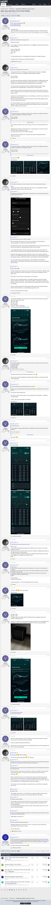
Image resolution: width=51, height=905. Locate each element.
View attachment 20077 (16, 24)
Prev (3, 15)
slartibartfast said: (15, 20)
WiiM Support (35, 4)
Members (23, 4)
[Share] (47, 18)
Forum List (3, 6)
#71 (49, 440)
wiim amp (15, 13)
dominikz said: (14, 111)
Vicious (3, 13)
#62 (49, 35)
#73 (49, 562)
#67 (49, 296)
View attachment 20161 (16, 713)
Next (18, 15)
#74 (49, 587)
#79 (49, 750)
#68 (49, 358)
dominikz (45, 870)
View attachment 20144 (16, 544)
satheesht (45, 865)
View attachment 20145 (25, 544)
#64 (49, 108)
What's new (9, 4)
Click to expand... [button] (30, 122)
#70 (49, 421)
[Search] (49, 4)
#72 (49, 539)
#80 (49, 834)
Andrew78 (6, 872)
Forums (3, 4)
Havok (6, 884)
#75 (49, 612)
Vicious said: (14, 37)
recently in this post (18, 779)
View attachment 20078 (16, 25)
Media (16, 4)
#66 (49, 179)
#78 (49, 736)
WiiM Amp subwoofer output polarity (14, 876)
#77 (49, 707)
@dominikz (13, 590)
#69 (49, 381)
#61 (49, 18)
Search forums (8, 6)
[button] (13, 4)
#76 (49, 655)
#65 (49, 141)
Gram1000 (6, 865)
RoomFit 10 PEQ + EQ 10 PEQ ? (13, 864)
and (17, 61)
